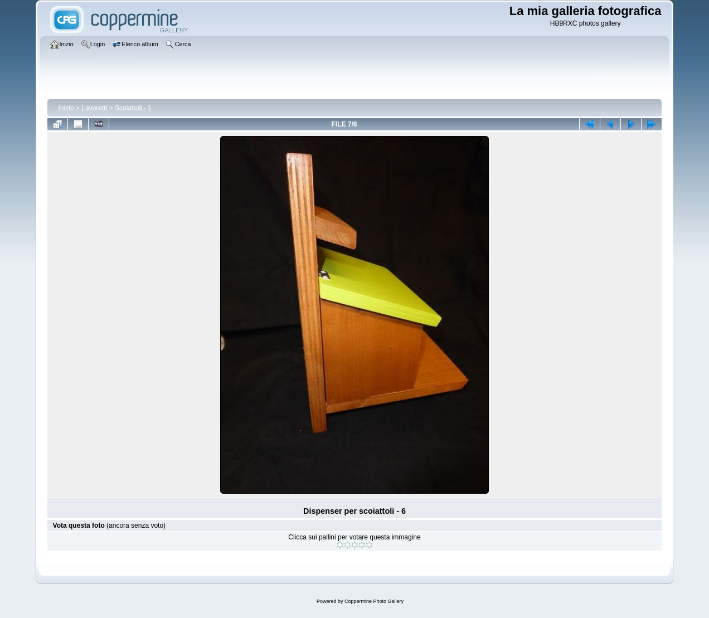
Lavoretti (94, 108)
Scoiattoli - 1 (133, 108)
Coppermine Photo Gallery (374, 601)
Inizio (66, 108)
